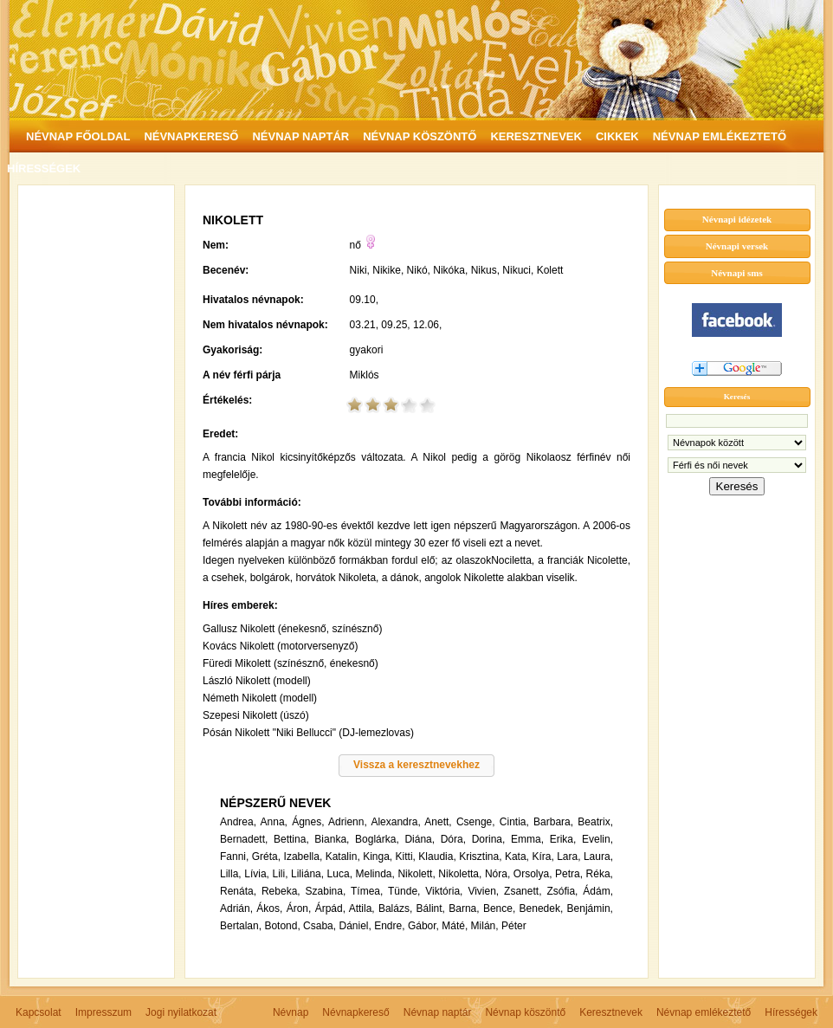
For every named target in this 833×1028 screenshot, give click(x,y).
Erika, (563, 839)
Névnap (290, 1012)
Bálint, (430, 908)
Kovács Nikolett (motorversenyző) (280, 646)
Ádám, (598, 891)
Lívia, (256, 874)
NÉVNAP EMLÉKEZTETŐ (719, 136)
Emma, (527, 839)
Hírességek (791, 1012)
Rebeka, (281, 891)
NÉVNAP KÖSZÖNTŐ (419, 136)
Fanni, (234, 856)
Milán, (485, 926)
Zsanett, (522, 891)
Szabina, (326, 891)
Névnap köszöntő (525, 1012)
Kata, (517, 856)
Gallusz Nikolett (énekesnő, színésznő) (292, 629)
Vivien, (483, 891)
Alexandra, (395, 822)
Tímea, (367, 891)
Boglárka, (377, 839)
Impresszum (103, 1012)
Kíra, (542, 856)
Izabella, (303, 856)
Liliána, (307, 874)
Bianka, (331, 839)
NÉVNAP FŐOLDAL (78, 136)
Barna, (464, 908)
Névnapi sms (737, 273)
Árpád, (330, 908)
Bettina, (291, 839)
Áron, (299, 908)
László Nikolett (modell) (257, 681)
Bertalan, (241, 926)
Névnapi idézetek (737, 219)
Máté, (455, 926)
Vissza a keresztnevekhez (416, 765)
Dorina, (489, 839)
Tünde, (404, 891)
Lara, (568, 856)
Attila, (362, 908)
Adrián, (236, 908)
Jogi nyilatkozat (180, 1012)
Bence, (499, 908)
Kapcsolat (38, 1012)
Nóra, (497, 874)
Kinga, (377, 856)
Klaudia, (436, 856)
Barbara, (553, 822)
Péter (513, 926)
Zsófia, (562, 891)
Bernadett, (244, 839)
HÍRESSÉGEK (44, 168)
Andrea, (238, 822)
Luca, (339, 874)
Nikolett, (416, 874)
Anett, (437, 822)
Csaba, (319, 926)
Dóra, (453, 839)
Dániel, (355, 926)
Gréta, (266, 856)
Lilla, (231, 874)
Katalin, (343, 856)
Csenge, (475, 822)
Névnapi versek (737, 246)
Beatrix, (595, 822)
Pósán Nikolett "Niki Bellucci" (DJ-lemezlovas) (308, 733)
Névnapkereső (355, 1012)
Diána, (419, 839)
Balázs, (395, 908)
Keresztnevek (611, 1012)
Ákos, (269, 908)
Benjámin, (590, 908)
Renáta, (238, 891)
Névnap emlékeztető (703, 1012)
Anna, (274, 822)
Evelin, (597, 839)
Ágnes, (308, 822)
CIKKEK (617, 136)
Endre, (389, 926)
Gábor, (423, 926)
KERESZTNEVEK (535, 136)
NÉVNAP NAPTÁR (300, 136)
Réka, (599, 874)
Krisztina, (480, 856)
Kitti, (406, 856)
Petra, (569, 874)
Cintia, (514, 822)
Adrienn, (347, 822)
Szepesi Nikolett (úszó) (256, 715)
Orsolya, (532, 874)
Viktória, (443, 891)
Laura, (598, 856)
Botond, (282, 926)
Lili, (279, 874)
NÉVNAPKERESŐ (191, 136)
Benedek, (542, 908)
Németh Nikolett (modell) (260, 698)
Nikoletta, (459, 874)
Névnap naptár (438, 1012)
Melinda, (375, 874)
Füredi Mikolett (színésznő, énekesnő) (290, 663)
